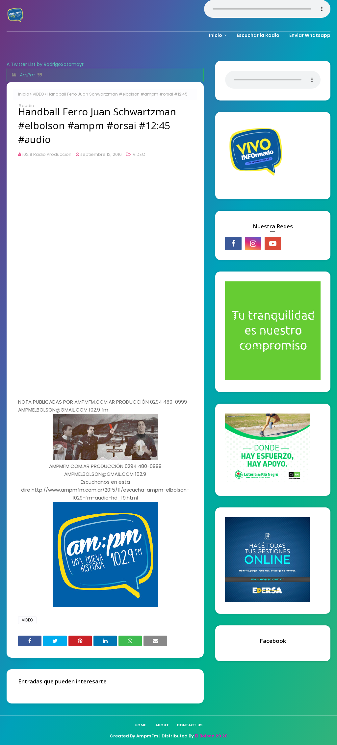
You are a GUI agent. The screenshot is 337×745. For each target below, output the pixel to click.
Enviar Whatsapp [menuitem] (309, 35)
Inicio (23, 94)
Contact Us (189, 725)
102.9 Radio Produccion (46, 154)
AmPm (26, 75)
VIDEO (38, 94)
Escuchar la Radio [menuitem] (258, 35)
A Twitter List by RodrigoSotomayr (45, 64)
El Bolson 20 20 (211, 736)
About (162, 725)
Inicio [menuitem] (215, 35)
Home (140, 725)
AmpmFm (147, 736)
